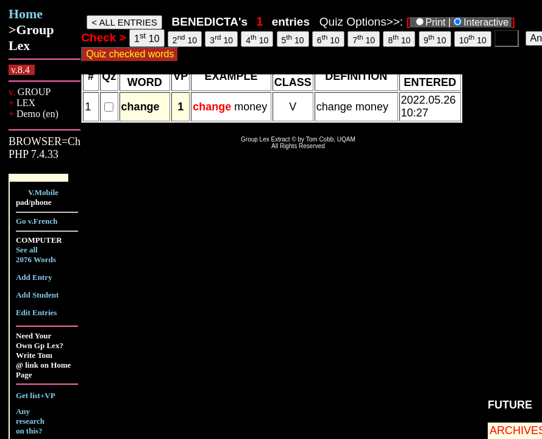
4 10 (257, 39)
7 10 (363, 39)
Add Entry (34, 277)
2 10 (185, 39)
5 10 (293, 39)
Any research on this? (30, 421)
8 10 (399, 39)
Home (26, 13)
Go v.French (36, 221)
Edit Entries (36, 312)
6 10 (328, 39)
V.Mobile (43, 192)
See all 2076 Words (36, 254)
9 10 (435, 39)
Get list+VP (35, 395)
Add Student (37, 294)
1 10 (147, 37)
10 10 (473, 39)
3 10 (221, 39)
